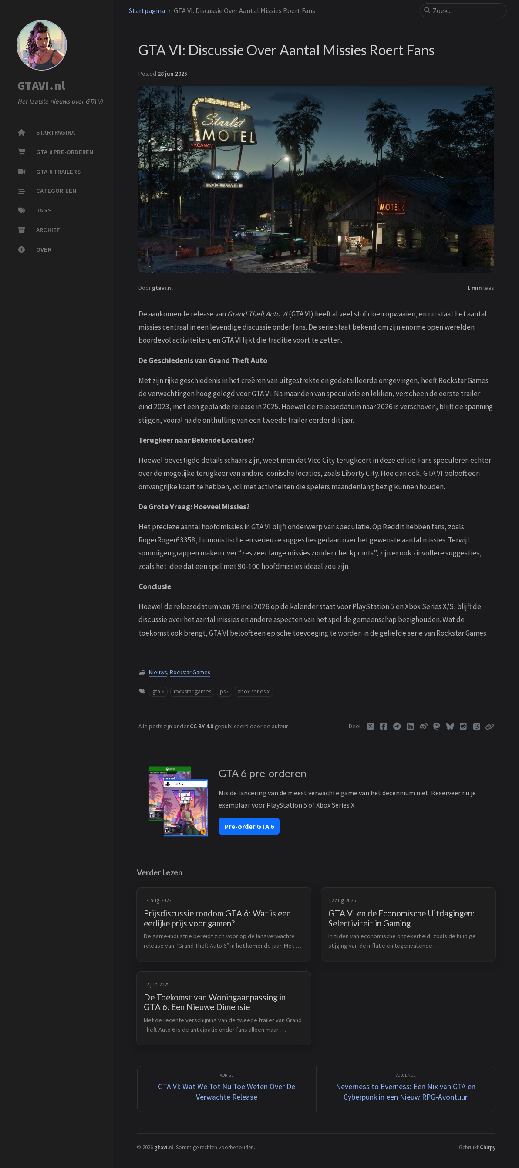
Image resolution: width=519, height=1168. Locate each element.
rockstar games (192, 691)
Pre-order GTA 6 (249, 826)
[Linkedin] (410, 727)
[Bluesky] (450, 727)
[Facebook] (384, 727)
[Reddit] (463, 727)
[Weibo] (423, 727)
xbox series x (254, 691)
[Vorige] (227, 1089)
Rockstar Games (190, 672)
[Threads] (477, 727)
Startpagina (147, 10)
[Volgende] (405, 1089)
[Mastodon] (437, 727)
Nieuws (158, 672)
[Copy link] (489, 727)
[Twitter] (370, 727)
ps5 (224, 691)
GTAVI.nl (41, 85)
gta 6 (158, 691)
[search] (467, 10)
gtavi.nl (162, 288)
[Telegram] (397, 727)
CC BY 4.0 (202, 726)
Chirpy (487, 1147)
